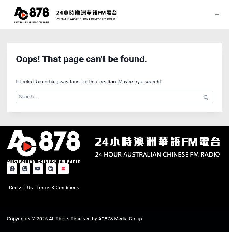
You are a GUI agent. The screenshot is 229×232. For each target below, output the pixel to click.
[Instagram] (25, 168)
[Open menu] (216, 14)
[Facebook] (12, 168)
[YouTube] (38, 168)
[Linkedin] (51, 168)
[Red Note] (63, 168)
